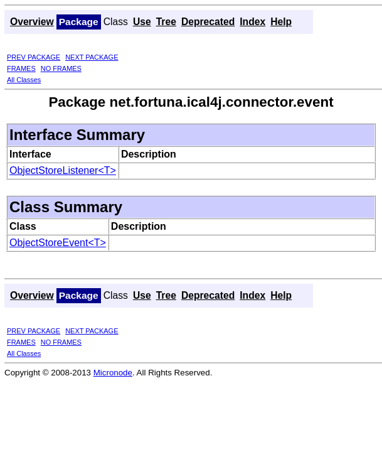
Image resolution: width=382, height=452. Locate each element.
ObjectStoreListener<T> (62, 170)
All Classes (24, 79)
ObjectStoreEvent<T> (57, 242)
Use (142, 21)
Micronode (112, 372)
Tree (166, 21)
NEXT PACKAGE (91, 57)
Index (252, 21)
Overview (32, 21)
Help (281, 21)
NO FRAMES (61, 68)
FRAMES (21, 68)
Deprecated (208, 21)
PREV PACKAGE (33, 57)
